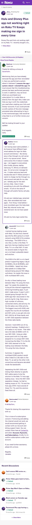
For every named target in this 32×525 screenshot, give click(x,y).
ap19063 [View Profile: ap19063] (19, 502)
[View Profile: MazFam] (5, 143)
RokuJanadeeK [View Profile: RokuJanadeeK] (13, 399)
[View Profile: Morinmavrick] (3, 508)
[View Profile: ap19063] (3, 499)
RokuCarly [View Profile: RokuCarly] (9, 64)
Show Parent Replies (7, 60)
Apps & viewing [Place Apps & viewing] (6, 7)
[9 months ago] (10, 474)
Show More (5, 46)
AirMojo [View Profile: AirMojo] (18, 493)
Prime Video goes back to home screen (18, 479)
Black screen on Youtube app (16, 498)
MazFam (11, 404)
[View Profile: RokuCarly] (4, 65)
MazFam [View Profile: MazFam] (10, 141)
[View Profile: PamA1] (3, 472)
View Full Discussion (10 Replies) (11, 57)
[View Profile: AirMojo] (3, 489)
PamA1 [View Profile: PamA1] (18, 474)
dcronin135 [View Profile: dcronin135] (12, 226)
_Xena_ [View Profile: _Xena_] (8, 12)
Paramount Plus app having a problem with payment (16, 508)
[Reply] (28, 52)
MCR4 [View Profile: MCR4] (18, 483)
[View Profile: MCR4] (3, 480)
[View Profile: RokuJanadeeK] (7, 400)
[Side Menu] (2, 2)
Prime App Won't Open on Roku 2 (17, 489)
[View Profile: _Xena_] (3, 13)
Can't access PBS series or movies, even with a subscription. (15, 472)
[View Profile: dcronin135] (7, 227)
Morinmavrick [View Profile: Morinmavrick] (20, 512)
